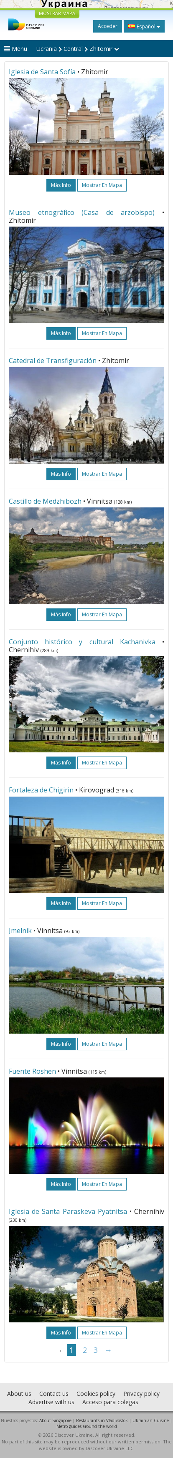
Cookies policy (95, 1393)
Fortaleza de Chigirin (41, 790)
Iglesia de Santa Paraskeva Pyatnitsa (68, 1211)
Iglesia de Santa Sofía (42, 71)
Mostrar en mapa (102, 185)
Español (144, 26)
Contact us (54, 1393)
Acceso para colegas (110, 1402)
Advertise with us (51, 1402)
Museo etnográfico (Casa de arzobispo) (82, 212)
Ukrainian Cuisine (150, 1420)
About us (19, 1393)
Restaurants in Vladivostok (102, 1420)
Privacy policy (141, 1393)
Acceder (107, 26)
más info (61, 185)
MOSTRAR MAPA (57, 13)
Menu (15, 49)
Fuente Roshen (32, 1071)
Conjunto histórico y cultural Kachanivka (82, 641)
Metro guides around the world (86, 1426)
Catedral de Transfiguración (53, 360)
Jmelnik (20, 930)
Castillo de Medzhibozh (45, 501)
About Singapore (55, 1420)
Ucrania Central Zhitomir (77, 49)
